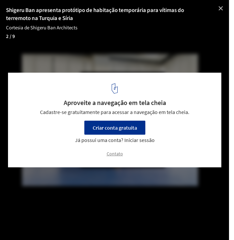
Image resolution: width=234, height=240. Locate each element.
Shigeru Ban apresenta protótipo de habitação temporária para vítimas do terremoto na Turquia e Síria (95, 14)
